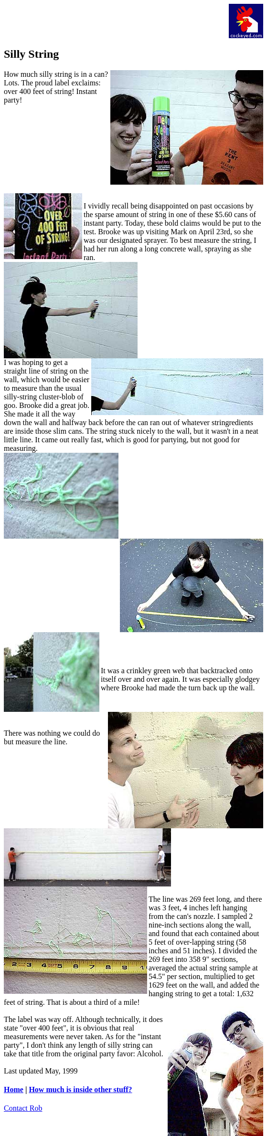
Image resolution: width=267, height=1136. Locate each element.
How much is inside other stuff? (80, 1089)
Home (13, 1089)
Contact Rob (23, 1108)
